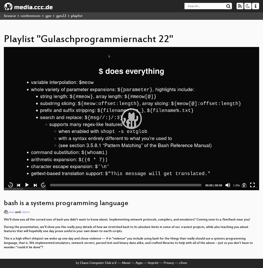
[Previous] (18, 185)
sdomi (25, 212)
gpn (48, 16)
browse (10, 16)
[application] (131, 118)
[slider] (125, 185)
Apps (139, 263)
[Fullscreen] (252, 185)
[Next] (35, 185)
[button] (131, 118)
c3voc (183, 263)
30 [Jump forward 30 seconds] (43, 185)
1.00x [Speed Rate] (236, 185)
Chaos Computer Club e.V (98, 263)
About (126, 263)
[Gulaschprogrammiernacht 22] (244, 185)
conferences (31, 16)
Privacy (169, 263)
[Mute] (227, 185)
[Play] (27, 185)
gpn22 (61, 16)
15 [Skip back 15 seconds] (11, 185)
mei (11, 212)
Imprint (153, 263)
